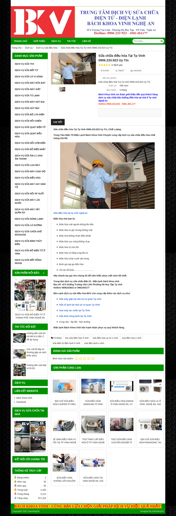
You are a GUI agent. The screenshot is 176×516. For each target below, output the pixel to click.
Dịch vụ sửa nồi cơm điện (30, 143)
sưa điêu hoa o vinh (131, 338)
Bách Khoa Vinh (24, 398)
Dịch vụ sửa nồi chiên (28, 121)
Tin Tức (71, 41)
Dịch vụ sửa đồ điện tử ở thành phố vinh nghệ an (30, 316)
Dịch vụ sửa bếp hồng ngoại (28, 261)
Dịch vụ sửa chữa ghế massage (28, 233)
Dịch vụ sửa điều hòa (28, 177)
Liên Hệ (86, 41)
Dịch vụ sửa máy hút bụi (29, 102)
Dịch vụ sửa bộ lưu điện (29, 114)
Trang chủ (20, 41)
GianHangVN (158, 511)
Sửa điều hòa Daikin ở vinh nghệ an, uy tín (121, 404)
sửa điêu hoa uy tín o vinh (105, 338)
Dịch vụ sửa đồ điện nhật (30, 149)
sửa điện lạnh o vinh (94, 343)
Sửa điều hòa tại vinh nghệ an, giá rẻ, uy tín (93, 480)
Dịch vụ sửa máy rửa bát (30, 83)
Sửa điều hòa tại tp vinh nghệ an (70, 213)
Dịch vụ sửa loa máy (27, 165)
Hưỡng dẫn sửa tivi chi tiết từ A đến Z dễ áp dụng (36, 336)
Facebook (21, 402)
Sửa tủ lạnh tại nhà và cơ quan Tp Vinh (79, 304)
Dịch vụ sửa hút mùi (27, 108)
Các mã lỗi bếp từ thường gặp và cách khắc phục (36, 352)
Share (105, 71)
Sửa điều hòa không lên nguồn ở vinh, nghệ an (64, 480)
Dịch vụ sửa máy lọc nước (27, 201)
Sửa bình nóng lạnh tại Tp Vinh (75, 316)
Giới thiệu (39, 41)
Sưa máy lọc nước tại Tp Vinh (74, 310)
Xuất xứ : (112, 85)
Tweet (119, 71)
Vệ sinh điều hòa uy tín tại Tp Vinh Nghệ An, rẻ (64, 442)
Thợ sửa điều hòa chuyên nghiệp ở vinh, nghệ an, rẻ (121, 442)
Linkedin (136, 71)
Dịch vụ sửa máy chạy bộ (30, 171)
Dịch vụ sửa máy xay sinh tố (30, 185)
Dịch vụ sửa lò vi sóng (29, 76)
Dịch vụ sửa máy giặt (28, 89)
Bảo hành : (112, 90)
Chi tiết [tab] (57, 122)
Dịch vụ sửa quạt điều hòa (28, 135)
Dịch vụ (56, 41)
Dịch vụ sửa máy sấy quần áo (27, 211)
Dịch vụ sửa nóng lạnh (29, 219)
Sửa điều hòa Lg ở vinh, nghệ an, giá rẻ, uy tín (150, 404)
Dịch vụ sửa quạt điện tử (30, 127)
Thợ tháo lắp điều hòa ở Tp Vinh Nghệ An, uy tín (93, 442)
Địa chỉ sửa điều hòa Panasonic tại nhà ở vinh (150, 442)
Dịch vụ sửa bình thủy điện (28, 242)
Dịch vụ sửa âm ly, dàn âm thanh (28, 157)
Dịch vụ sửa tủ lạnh (27, 95)
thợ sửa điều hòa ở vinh (77, 338)
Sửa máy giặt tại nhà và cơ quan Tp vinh (80, 299)
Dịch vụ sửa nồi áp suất (29, 193)
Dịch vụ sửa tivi (24, 64)
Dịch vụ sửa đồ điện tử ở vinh (30, 252)
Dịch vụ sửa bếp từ (26, 70)
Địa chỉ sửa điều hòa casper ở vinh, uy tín (64, 404)
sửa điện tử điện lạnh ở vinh (66, 343)
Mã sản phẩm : (110, 78)
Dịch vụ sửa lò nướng (28, 225)
